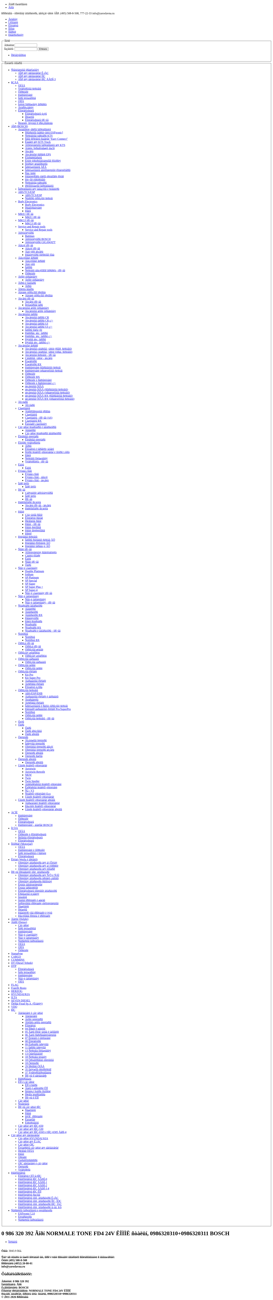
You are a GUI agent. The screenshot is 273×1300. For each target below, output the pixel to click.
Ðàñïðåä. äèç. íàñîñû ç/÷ (38, 336)
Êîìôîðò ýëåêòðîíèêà (29, 442)
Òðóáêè (22, 1157)
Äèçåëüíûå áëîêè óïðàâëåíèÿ (33, 308)
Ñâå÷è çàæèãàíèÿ (27, 568)
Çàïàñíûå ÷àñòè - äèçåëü (38, 358)
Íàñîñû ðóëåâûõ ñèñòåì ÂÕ (40, 539)
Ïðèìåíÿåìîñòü (18, 55)
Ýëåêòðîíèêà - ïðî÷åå (36, 461)
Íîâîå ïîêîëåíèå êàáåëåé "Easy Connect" (46, 138)
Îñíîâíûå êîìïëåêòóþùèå (30, 837)
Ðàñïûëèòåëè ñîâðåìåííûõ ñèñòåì (43, 367)
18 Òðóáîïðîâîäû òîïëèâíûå (39, 1060)
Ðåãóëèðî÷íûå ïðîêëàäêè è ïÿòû (35, 912)
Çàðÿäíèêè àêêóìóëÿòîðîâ (39, 492)
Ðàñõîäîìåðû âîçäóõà (29, 502)
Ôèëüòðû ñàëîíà (33, 756)
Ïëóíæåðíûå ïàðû (34, 304)
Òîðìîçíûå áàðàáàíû (28, 658)
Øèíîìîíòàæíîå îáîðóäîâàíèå (39, 185)
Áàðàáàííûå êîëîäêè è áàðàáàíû (41, 696)
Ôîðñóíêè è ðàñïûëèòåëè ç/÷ (40, 383)
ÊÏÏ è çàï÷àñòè (26, 1081)
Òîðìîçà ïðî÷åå (26, 643)
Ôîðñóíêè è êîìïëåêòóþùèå (32, 834)
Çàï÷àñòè (23, 925)
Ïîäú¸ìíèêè (30, 173)
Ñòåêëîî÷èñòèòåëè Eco (38, 793)
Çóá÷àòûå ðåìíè (33, 514)
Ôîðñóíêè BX (32, 376)
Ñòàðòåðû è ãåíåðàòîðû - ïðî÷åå (42, 630)
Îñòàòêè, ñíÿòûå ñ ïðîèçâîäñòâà (35, 123)
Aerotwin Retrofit (35, 771)
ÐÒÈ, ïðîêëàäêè (33, 1116)
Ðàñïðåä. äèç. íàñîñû (36, 333)
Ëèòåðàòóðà (25, 1216)
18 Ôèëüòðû (32, 1063)
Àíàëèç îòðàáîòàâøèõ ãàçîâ (40, 148)
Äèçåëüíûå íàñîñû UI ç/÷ (38, 326)
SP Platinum (32, 577)
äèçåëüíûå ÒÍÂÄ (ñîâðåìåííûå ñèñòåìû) (46, 389)
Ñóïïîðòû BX (32, 640)
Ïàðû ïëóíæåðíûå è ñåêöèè (32, 853)
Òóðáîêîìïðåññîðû (27, 1160)
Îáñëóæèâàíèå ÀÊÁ (35, 167)
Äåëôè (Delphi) (19, 919)
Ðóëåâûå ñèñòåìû (27, 536)
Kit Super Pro (32, 677)
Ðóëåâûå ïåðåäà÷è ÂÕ (37, 546)
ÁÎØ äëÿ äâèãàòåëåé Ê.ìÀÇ (33, 73)
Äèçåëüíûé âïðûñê (28, 345)
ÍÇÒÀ (14, 828)
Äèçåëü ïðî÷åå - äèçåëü (38, 505)
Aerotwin (30, 768)
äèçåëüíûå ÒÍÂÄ (34, 386)
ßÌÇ (13, 1009)
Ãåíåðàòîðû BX (33, 615)
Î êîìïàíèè (13, 22)
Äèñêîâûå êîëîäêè (34, 684)
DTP (13, 966)
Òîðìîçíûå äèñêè (27, 665)
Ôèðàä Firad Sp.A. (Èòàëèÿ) (27, 1003)
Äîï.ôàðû (23, 402)
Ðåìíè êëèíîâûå (33, 527)
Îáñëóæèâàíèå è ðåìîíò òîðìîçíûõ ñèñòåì (46, 705)
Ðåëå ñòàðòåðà (33, 621)
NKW (28, 774)
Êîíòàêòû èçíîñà (33, 687)
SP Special (31, 580)
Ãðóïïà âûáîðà (26, 289)
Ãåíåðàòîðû (31, 611)
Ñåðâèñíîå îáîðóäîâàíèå (30, 940)
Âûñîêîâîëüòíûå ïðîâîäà (37, 411)
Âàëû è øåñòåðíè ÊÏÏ (36, 1088)
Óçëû (21, 721)
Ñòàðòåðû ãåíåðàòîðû (30, 605)
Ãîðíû (28, 286)
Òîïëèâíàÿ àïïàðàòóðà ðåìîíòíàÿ (35, 881)
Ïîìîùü (11, 28)
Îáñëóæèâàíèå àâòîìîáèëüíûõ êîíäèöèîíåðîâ (47, 170)
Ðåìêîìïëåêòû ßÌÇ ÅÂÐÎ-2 (32, 1185)
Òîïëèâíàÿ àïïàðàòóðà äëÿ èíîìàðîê (36, 868)
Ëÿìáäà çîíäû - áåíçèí (36, 477)
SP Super (30, 583)
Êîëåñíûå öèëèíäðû (28, 436)
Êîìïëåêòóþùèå (26, 110)
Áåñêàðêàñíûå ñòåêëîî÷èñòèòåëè (43, 784)
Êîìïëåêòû (30, 1025)
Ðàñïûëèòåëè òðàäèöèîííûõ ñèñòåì (44, 370)
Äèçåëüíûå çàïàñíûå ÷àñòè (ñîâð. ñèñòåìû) (48, 348)
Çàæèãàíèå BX (33, 420)
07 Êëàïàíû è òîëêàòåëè (37, 1038)
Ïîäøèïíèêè (23, 906)
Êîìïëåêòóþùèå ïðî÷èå (37, 120)
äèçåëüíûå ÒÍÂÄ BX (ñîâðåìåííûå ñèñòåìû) (49, 395)
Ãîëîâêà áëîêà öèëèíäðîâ (38, 1022)
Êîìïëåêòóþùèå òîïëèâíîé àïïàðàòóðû (37, 890)
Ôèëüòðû (23, 737)
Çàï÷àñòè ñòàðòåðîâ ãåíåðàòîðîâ (43, 433)
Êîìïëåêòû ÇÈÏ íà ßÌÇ (29, 1175)
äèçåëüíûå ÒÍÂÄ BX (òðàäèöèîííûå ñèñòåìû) (49, 398)
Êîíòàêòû (13, 25)
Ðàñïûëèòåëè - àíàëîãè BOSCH (35, 825)
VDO (14, 1006)
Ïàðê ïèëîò (23, 483)
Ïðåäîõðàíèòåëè (33, 207)
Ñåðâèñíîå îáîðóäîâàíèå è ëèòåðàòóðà (31, 1210)
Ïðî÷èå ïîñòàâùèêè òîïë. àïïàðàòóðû (30, 872)
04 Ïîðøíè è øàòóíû (35, 1028)
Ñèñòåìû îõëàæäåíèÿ (36, 458)
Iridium (29, 574)
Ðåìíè (21, 511)
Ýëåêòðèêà (24, 1169)
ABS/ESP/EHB (33, 693)
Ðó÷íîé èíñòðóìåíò (35, 179)
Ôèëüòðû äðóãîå (34, 752)
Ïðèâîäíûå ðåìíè (33, 521)
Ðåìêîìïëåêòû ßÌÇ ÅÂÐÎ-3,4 (33, 1188)
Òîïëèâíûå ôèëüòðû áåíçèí (39, 746)
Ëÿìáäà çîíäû (25, 470)
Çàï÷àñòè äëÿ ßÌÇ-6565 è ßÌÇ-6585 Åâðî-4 (42, 1132)
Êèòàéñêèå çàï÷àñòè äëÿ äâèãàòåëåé (38, 1147)
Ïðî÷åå (21, 489)
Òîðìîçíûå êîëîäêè (27, 671)
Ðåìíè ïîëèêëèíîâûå (35, 530)
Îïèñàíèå (12, 1241)
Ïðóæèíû (29, 116)
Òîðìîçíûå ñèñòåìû (28, 690)
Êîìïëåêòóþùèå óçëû (36, 113)
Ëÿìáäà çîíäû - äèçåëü (37, 480)
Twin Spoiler (32, 781)
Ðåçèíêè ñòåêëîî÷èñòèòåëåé (40, 806)
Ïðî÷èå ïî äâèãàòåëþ (35, 1075)
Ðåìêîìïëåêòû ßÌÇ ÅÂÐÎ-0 (32, 1179)
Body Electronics (27, 201)
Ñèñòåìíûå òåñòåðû (36, 182)
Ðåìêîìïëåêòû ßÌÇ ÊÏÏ (29, 1191)
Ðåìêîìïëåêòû (18, 1172)
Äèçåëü (29, 151)
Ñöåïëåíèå (23, 1103)
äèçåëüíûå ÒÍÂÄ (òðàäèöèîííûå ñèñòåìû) (47, 392)
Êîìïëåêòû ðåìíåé (34, 517)
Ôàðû (28, 564)
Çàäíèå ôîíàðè (32, 555)
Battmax (29, 235)
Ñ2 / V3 (29, 790)
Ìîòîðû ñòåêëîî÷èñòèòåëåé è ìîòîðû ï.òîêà (47, 452)
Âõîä (11, 7)
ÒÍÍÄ (21, 101)
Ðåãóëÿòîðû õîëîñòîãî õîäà (39, 254)
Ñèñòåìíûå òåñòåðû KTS (39, 135)
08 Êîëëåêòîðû (33, 1041)
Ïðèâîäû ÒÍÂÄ (26, 1150)
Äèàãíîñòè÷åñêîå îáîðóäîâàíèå (34, 129)
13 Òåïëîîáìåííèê (34, 1053)
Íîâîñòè (12, 31)
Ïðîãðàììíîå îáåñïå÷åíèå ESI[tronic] (44, 132)
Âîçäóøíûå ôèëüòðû (36, 740)
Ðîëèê (28, 533)
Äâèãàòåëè (31, 1016)
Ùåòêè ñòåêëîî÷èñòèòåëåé (32, 765)
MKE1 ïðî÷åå (25, 214)
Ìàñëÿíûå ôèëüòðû (35, 743)
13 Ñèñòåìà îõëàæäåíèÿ (38, 1050)
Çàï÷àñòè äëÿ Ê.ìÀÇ (29, 1141)
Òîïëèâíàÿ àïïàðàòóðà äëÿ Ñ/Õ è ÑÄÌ (38, 875)
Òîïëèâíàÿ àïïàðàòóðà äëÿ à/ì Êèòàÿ (37, 862)
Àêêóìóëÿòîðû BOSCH (38, 239)
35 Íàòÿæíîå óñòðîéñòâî (38, 1069)
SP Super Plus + (34, 586)
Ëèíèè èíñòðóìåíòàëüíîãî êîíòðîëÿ (43, 160)
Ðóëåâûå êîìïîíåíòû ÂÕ (37, 543)
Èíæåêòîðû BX (33, 364)
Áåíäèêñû (30, 430)
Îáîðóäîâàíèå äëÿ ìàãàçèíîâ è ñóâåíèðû (38, 188)
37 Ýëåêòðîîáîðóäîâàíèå (38, 1072)
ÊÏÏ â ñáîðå (31, 1085)
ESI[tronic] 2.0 (26, 1213)
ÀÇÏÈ (14, 812)
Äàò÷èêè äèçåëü (34, 251)
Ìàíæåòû (22, 897)
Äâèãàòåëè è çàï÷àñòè (30, 1013)
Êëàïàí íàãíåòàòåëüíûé (30, 884)
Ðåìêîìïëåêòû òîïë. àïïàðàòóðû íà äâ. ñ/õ (39, 1207)
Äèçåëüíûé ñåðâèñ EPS (38, 154)
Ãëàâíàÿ (12, 19)
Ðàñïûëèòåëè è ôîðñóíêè (31, 850)
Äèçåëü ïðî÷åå (26, 298)
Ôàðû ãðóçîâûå (33, 731)
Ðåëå (28, 210)
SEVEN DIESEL (20, 1000)
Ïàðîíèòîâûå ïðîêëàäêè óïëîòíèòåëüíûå (38, 903)
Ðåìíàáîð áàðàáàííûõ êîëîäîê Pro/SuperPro (48, 709)
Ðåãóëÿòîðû (31, 618)
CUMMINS (17, 959)
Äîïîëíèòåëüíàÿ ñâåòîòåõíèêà (41, 552)
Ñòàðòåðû (31, 624)
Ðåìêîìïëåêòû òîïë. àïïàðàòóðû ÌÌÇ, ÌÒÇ (39, 1201)
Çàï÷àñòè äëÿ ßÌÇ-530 (30, 1128)
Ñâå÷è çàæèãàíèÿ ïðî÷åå (38, 593)
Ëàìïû (21, 464)
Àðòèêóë (9, 45)
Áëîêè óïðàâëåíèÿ (27, 276)
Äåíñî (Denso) (19, 922)
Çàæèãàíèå (24, 408)
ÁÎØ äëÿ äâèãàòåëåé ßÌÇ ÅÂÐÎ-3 (37, 79)
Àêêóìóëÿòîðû (26, 232)
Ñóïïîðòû (23, 633)
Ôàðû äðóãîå (32, 734)
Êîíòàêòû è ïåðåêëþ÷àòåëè (39, 449)
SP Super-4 (31, 590)
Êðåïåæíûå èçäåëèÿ (28, 893)
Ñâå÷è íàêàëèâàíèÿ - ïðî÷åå (40, 602)
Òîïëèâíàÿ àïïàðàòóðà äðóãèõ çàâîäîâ (38, 878)
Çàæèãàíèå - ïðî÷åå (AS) (38, 417)
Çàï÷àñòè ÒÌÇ (26, 1144)
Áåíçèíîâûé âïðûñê (28, 257)
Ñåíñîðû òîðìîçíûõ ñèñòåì (39, 198)
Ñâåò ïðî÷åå (25, 549)
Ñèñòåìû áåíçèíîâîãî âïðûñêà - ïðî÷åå (45, 270)
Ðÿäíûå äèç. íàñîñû (35, 339)
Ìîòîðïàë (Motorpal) (22, 843)
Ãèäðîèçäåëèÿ (26, 107)
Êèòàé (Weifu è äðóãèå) (24, 859)
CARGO (16, 956)
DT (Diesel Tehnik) (22, 962)
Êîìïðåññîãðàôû (33, 157)
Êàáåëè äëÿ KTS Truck (38, 141)
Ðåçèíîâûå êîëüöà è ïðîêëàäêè (34, 915)
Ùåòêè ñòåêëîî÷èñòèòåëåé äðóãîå (36, 799)
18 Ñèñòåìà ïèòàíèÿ (36, 1056)
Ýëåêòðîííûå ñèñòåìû (29, 88)
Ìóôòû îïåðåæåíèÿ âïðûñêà (32, 104)
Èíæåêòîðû (31, 361)
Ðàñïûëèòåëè (25, 94)
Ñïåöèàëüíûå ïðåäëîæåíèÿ (25, 69)
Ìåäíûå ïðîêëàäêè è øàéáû (31, 900)
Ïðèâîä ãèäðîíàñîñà (35, 1094)
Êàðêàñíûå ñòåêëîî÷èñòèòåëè (41, 787)
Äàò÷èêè (30, 264)
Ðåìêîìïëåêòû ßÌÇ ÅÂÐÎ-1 (32, 1182)
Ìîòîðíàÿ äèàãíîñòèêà (36, 163)
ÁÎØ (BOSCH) (19, 126)
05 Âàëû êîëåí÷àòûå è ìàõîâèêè (42, 1031)
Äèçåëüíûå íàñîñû (28, 314)
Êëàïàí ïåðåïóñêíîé (28, 887)
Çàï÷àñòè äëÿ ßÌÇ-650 (30, 1125)
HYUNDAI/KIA (20, 994)
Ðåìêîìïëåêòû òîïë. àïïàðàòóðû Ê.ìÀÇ (38, 1197)
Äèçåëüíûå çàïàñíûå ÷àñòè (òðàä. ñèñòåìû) (48, 351)
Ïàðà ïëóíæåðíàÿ (27, 972)
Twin (28, 778)
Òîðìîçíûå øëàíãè (34, 649)
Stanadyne (17, 953)
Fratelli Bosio (18, 987)
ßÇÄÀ (14, 82)
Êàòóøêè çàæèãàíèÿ (36, 423)
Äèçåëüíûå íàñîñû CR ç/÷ (39, 320)
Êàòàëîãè (30, 1119)
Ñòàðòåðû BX (33, 627)
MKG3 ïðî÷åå (26, 220)
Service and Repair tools (31, 226)
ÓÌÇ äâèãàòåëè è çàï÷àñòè (33, 1163)
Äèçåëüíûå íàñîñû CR (37, 317)
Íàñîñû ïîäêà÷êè (33, 329)
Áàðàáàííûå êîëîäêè (35, 680)
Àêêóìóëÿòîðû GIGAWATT (40, 242)
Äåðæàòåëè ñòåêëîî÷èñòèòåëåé (42, 803)
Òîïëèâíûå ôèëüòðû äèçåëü (39, 749)
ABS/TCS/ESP (26, 192)
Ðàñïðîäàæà (24, 1078)
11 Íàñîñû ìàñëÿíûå (35, 1047)
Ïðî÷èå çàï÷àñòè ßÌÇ (29, 1107)
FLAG (14, 984)
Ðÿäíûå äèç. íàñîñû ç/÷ (37, 342)
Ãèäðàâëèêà (31, 699)
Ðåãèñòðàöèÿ (16, 34)
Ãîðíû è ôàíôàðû (27, 282)
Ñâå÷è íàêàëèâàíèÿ (28, 596)
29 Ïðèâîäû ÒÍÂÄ (34, 1066)
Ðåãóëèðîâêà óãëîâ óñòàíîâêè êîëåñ (44, 176)
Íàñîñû (28, 267)
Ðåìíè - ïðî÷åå (32, 524)
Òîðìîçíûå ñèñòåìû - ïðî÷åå (39, 718)
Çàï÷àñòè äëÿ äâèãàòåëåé (25, 1135)
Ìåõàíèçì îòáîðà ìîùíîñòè (38, 1091)
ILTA (14, 997)
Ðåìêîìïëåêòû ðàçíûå (29, 1194)
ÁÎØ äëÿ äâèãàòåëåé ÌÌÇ (31, 76)
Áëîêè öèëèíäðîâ (34, 1019)
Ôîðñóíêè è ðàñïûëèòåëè (38, 380)
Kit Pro (29, 674)
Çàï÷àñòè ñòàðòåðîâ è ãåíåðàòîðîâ (37, 427)
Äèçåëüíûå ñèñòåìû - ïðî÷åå (40, 355)
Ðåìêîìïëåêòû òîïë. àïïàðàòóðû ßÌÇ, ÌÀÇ (40, 1204)
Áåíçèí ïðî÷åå (25, 245)
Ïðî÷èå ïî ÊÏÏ (32, 1097)
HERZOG (16, 991)
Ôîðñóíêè (23, 91)
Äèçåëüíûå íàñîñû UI (36, 323)
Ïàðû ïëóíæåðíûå (27, 98)
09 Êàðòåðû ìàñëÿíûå (36, 1044)
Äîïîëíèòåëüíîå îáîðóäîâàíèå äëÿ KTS (45, 145)
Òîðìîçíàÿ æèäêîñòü (29, 652)
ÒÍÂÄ (21, 85)
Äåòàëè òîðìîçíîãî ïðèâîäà (32, 292)
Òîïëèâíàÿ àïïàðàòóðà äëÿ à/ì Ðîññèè (38, 865)
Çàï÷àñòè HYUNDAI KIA (33, 1138)
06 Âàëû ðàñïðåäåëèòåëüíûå (40, 1034)
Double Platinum (34, 571)
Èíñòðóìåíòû (32, 1122)
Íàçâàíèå (8, 48)
